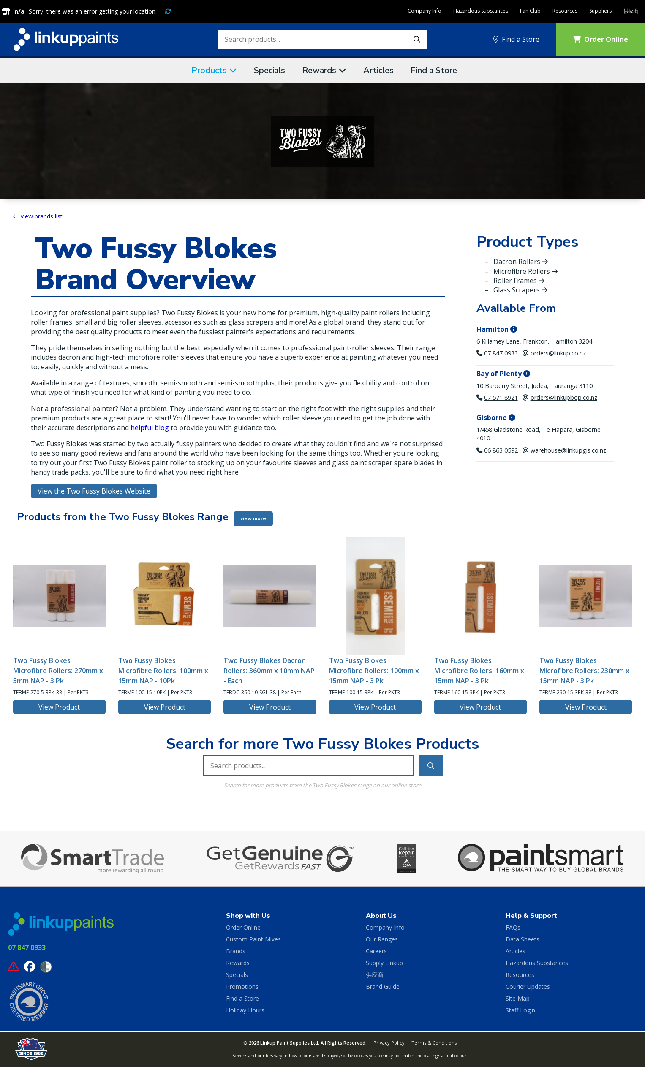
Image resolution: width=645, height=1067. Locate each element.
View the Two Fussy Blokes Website (94, 491)
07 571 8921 (501, 397)
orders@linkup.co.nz (558, 353)
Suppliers (600, 10)
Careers (376, 951)
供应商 (631, 10)
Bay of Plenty (503, 373)
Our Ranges (382, 939)
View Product (59, 707)
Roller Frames (518, 280)
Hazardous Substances (480, 10)
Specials (269, 70)
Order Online (600, 39)
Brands (235, 951)
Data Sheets (522, 939)
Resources (564, 10)
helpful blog (150, 427)
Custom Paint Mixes (253, 939)
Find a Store (516, 39)
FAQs (513, 927)
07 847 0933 (501, 353)
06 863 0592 (501, 450)
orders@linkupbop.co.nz (564, 397)
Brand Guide (383, 986)
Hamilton (496, 329)
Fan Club (530, 10)
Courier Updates (528, 986)
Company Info (424, 10)
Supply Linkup (384, 963)
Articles (378, 70)
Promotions (242, 986)
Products (209, 70)
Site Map (518, 998)
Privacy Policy (389, 1043)
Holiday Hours (245, 1010)
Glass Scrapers (520, 290)
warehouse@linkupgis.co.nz (568, 450)
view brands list (38, 216)
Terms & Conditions (434, 1043)
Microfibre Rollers (525, 271)
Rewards (319, 70)
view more (253, 518)
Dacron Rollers (520, 261)
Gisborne (495, 417)
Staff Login (520, 1010)
